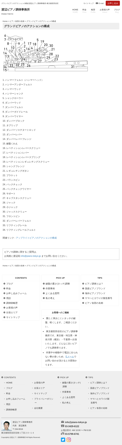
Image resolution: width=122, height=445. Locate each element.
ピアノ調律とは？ (94, 283)
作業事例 (50, 288)
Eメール (70, 356)
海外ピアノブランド (95, 293)
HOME (75, 11)
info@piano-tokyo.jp (31, 256)
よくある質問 (52, 293)
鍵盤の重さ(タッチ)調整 (58, 283)
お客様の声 (105, 11)
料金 (84, 11)
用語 (8, 298)
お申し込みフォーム (16, 293)
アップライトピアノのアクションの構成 (36, 238)
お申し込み (113, 3)
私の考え (50, 298)
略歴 (93, 11)
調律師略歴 (12, 303)
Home (5, 21)
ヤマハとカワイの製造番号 (98, 298)
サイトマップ (88, 3)
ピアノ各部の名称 (17, 21)
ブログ (117, 11)
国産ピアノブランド (95, 288)
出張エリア (12, 312)
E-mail (101, 3)
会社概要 (38, 408)
